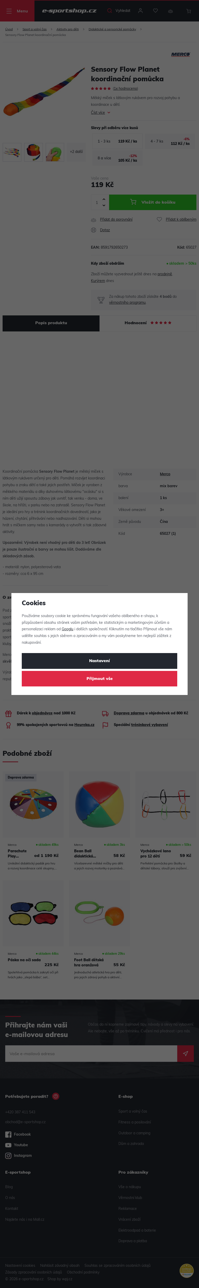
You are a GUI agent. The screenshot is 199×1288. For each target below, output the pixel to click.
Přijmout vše (100, 679)
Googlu (67, 629)
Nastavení (99, 661)
